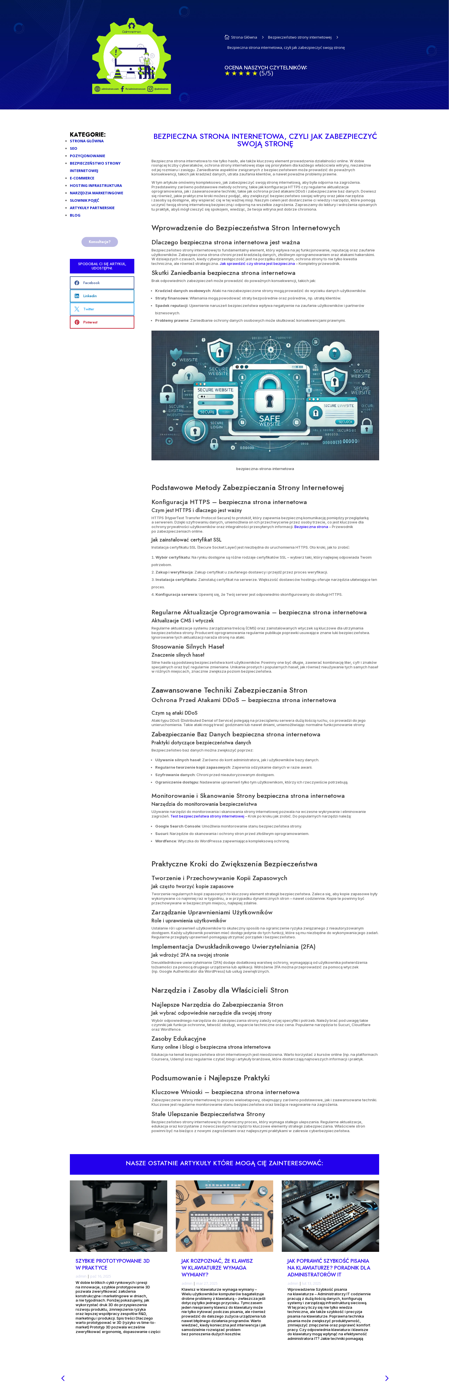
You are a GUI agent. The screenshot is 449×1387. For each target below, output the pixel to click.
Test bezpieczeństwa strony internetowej (207, 816)
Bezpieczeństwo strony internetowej (300, 37)
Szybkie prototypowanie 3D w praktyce (113, 1264)
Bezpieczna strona (311, 526)
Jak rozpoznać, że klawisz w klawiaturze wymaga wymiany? (217, 1268)
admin (81, 1276)
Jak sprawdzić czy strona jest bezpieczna (257, 263)
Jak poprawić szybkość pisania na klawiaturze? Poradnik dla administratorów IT (328, 1268)
